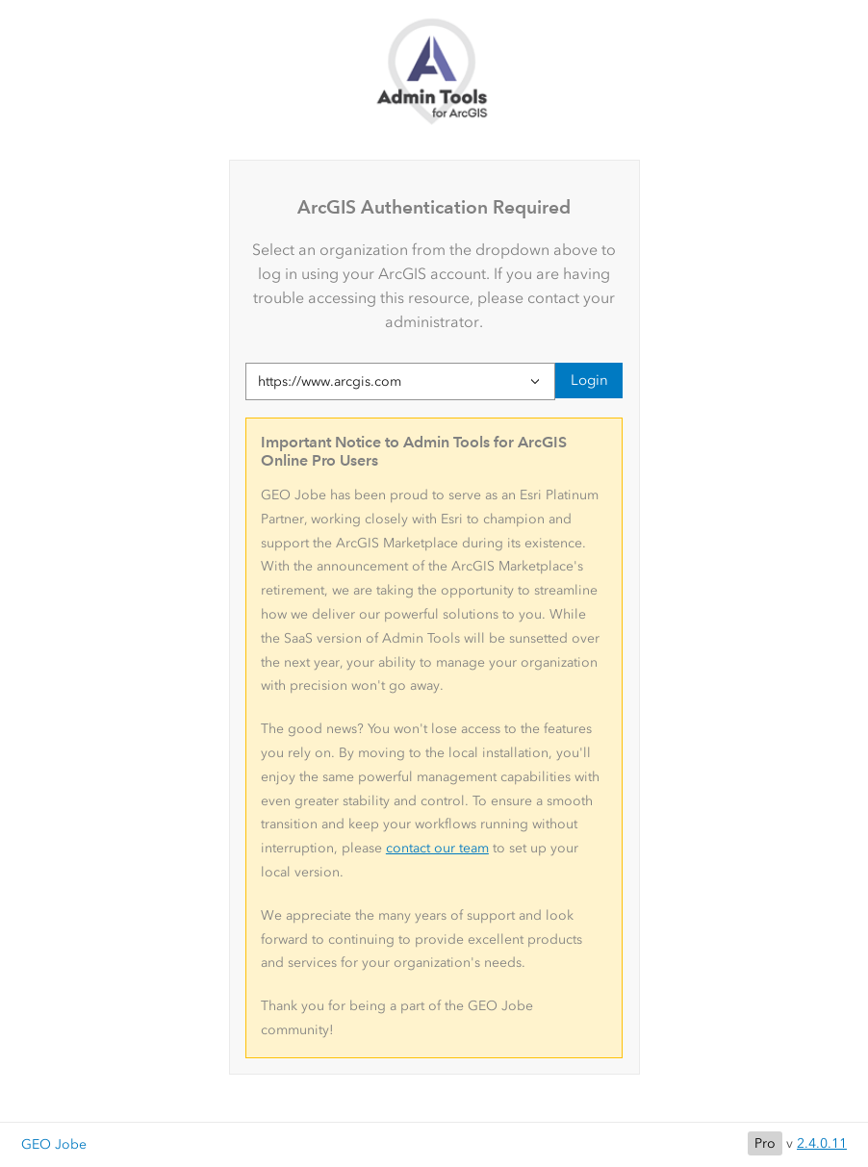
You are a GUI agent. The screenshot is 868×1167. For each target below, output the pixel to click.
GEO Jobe (54, 1144)
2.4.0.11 (822, 1143)
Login (589, 380)
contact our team (437, 848)
